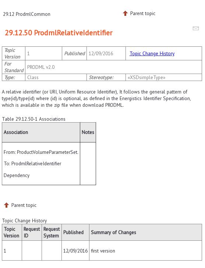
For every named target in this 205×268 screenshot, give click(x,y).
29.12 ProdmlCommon (26, 14)
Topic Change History (152, 53)
